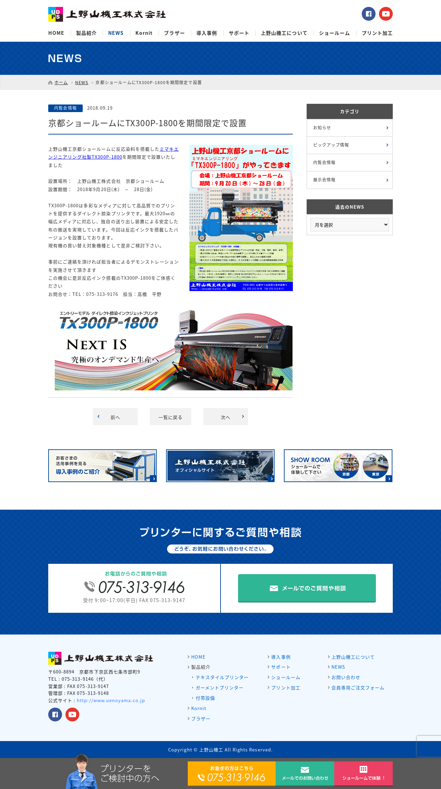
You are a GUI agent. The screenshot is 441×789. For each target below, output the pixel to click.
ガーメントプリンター (220, 687)
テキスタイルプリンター (222, 677)
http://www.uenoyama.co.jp (111, 700)
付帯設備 (205, 698)
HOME (56, 33)
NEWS (116, 33)
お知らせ (322, 127)
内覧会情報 (324, 162)
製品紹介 (86, 33)
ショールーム (334, 33)
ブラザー (174, 33)
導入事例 (206, 33)
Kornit (144, 33)
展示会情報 (324, 180)
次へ (225, 417)
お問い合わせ (345, 677)
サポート (239, 33)
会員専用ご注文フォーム (357, 687)
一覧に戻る (170, 417)
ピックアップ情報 (331, 145)
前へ (115, 417)
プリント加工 (377, 33)
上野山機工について (284, 33)
